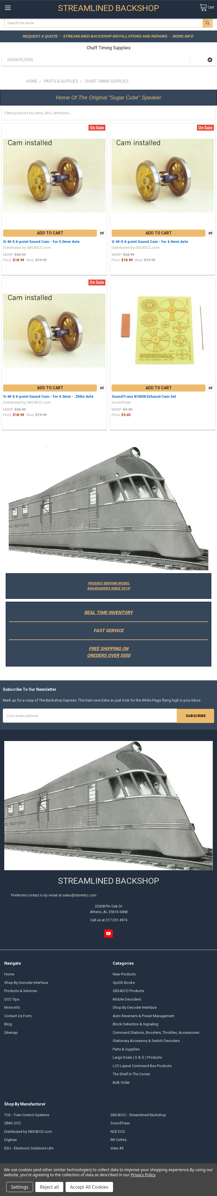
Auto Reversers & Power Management (143, 1015)
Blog (8, 1024)
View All (116, 1148)
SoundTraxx (120, 1123)
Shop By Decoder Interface (26, 982)
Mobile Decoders (127, 999)
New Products (124, 974)
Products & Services (20, 991)
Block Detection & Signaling (135, 1024)
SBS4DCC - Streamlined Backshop (138, 1115)
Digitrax (10, 1140)
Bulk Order (121, 1082)
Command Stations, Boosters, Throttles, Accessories (156, 1032)
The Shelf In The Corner (131, 1074)
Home (9, 974)
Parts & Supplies (126, 1049)
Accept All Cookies (89, 1187)
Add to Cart (50, 233)
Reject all (49, 1187)
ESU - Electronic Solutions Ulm (29, 1148)
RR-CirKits (118, 1140)
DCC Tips (11, 999)
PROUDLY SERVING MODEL (108, 583)
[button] (210, 59)
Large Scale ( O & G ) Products (137, 1057)
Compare (101, 233)
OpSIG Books (124, 982)
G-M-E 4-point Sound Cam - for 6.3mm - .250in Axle (48, 396)
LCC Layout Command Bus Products (142, 1065)
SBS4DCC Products (128, 991)
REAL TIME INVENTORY (108, 612)
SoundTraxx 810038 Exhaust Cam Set (144, 396)
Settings (19, 1187)
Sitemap (11, 1032)
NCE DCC (117, 1131)
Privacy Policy (143, 1174)
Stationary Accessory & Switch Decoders (146, 1041)
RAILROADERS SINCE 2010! (108, 588)
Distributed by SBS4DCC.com (28, 1131)
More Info (12, 1007)
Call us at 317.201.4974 (108, 920)
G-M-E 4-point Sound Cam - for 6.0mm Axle (150, 241)
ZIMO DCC (12, 1123)
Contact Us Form (18, 1015)
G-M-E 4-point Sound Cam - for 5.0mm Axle (41, 241)
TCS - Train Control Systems (26, 1115)
